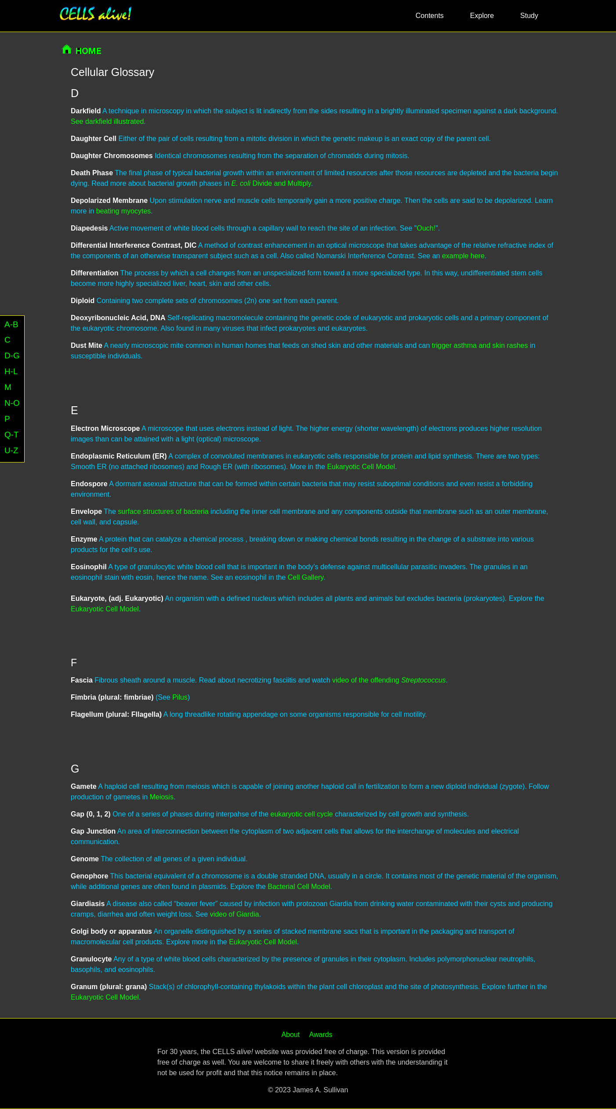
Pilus (180, 697)
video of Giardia (234, 914)
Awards (321, 1034)
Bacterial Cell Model (299, 886)
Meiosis (162, 797)
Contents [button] (430, 15)
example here (463, 256)
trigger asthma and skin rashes (480, 345)
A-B (11, 324)
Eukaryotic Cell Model (361, 466)
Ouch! (426, 228)
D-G (12, 355)
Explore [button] (482, 15)
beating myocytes (123, 211)
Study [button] (529, 15)
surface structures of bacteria (163, 511)
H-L (11, 371)
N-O (12, 403)
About (290, 1034)
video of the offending (389, 680)
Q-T (11, 434)
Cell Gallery (306, 577)
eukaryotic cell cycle (301, 814)
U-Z (11, 450)
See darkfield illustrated (107, 121)
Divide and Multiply (271, 183)
